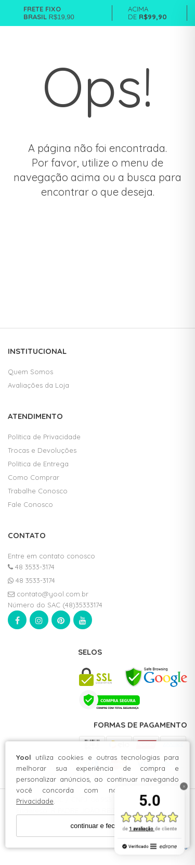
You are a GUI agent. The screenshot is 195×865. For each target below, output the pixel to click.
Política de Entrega (38, 464)
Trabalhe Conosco (38, 491)
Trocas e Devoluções (42, 450)
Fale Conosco (30, 504)
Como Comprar (33, 477)
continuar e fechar (97, 826)
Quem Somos (30, 371)
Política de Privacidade (44, 436)
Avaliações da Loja (38, 385)
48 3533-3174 (31, 567)
